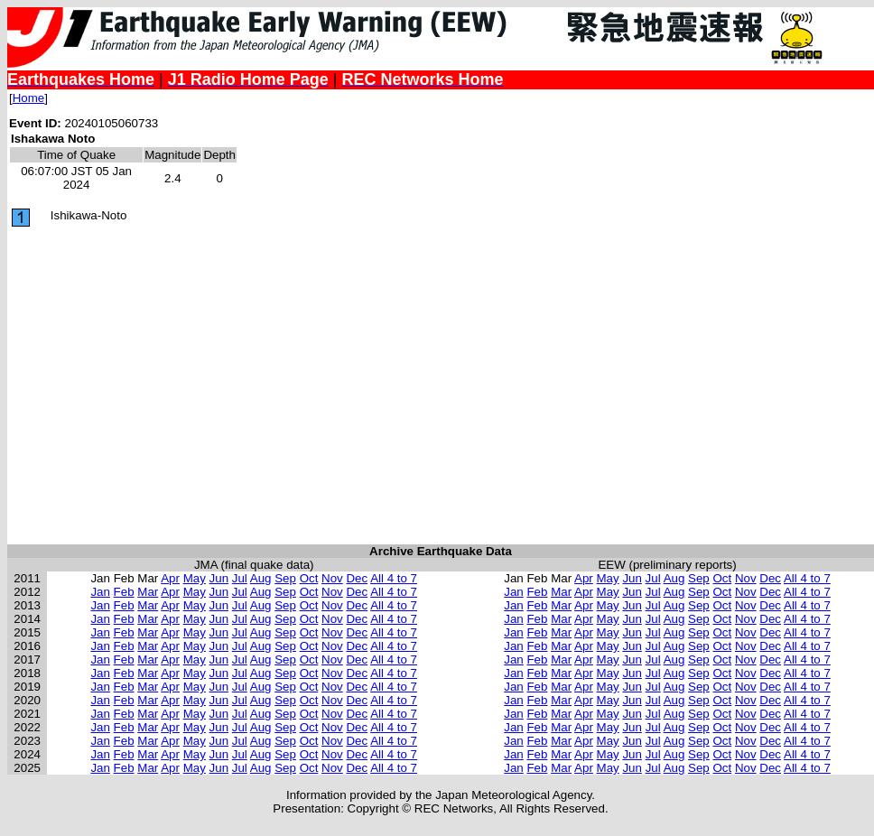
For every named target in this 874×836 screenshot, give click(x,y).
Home (29, 98)
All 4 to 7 (393, 578)
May (194, 578)
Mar (147, 592)
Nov (332, 578)
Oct (309, 578)
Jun (219, 578)
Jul (239, 578)
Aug (261, 578)
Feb (124, 592)
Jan (100, 592)
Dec (356, 578)
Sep (285, 578)
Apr (170, 578)
